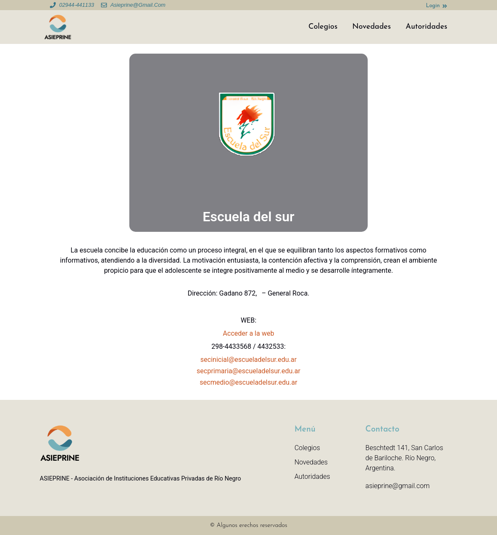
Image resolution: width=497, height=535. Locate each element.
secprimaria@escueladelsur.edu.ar (248, 371)
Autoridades (427, 27)
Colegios (323, 27)
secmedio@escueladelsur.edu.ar (249, 382)
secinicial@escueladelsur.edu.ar (248, 360)
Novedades (371, 27)
